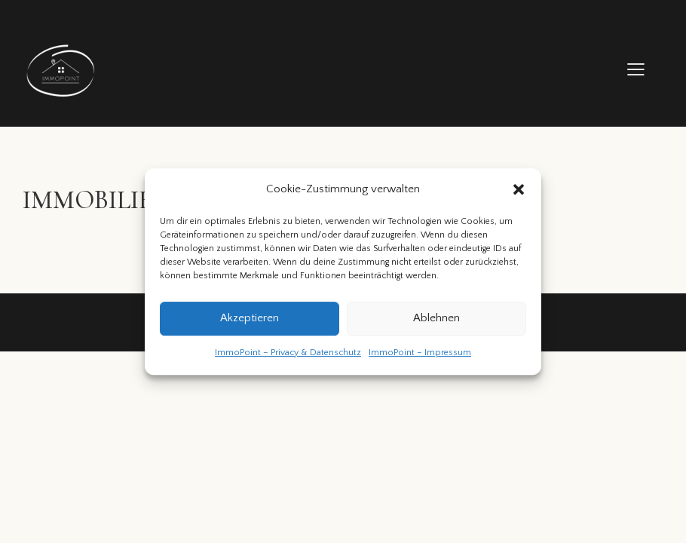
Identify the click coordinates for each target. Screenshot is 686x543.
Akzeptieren (249, 318)
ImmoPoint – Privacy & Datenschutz (288, 352)
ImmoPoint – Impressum (420, 352)
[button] (518, 190)
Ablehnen (436, 318)
